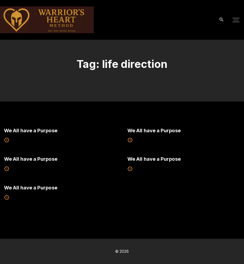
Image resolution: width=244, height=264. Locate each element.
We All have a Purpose (30, 130)
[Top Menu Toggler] (236, 20)
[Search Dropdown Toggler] (221, 20)
